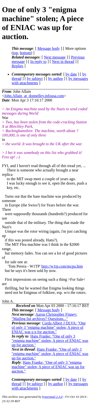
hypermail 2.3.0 (52, 397)
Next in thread (63, 61)
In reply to (38, 61)
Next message (55, 57)
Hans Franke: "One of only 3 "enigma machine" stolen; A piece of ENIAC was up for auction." (50, 340)
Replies (17, 66)
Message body (48, 48)
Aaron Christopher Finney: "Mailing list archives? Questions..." (44, 316)
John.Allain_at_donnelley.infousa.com (34, 96)
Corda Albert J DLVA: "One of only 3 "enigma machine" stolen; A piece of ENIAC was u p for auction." (49, 327)
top (15, 53)
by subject (35, 78)
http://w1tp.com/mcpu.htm (62, 266)
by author (55, 78)
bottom (25, 53)
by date (71, 74)
